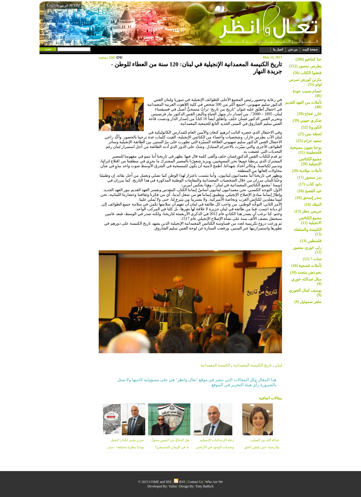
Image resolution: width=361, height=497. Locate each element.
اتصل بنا (278, 49)
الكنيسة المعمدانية (215, 365)
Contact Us (195, 482)
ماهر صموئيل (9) (308, 302)
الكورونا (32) (311, 127)
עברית (75, 5)
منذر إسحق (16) (308, 198)
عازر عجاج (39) (309, 114)
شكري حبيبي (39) (307, 120)
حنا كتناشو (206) (309, 59)
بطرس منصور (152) (305, 66)
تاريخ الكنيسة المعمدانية (252, 365)
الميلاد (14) (313, 204)
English (53, 5)
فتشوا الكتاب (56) (307, 73)
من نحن (293, 49)
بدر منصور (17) (309, 177)
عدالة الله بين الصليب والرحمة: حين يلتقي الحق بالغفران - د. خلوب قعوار (261, 447)
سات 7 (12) (312, 259)
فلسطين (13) (311, 241)
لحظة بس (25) (310, 134)
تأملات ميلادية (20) (307, 171)
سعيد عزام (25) (309, 141)
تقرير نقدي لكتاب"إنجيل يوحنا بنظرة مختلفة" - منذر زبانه (125, 447)
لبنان (278, 365)
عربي (64, 5)
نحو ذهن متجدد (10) (306, 272)
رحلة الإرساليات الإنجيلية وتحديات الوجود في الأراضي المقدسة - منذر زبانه (215, 447)
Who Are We (214, 482)
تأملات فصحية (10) (306, 266)
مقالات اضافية (270, 398)
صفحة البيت (310, 49)
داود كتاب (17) (310, 184)
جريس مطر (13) (308, 211)
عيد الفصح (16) (310, 191)
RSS (179, 482)
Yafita (173, 486)
